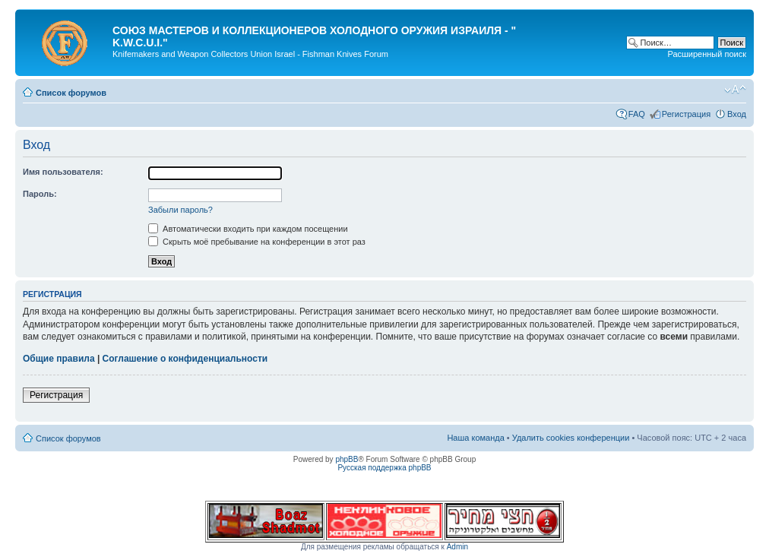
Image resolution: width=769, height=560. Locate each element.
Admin (457, 547)
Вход (736, 114)
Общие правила (59, 358)
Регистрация (686, 114)
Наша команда (475, 437)
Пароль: (40, 193)
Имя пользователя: (63, 171)
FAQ (636, 114)
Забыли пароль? (180, 209)
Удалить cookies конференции (571, 437)
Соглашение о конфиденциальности (185, 358)
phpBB (346, 459)
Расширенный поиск (706, 54)
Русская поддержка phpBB (384, 468)
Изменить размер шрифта (735, 89)
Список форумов (71, 92)
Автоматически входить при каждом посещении (248, 228)
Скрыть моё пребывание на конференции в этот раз (257, 241)
